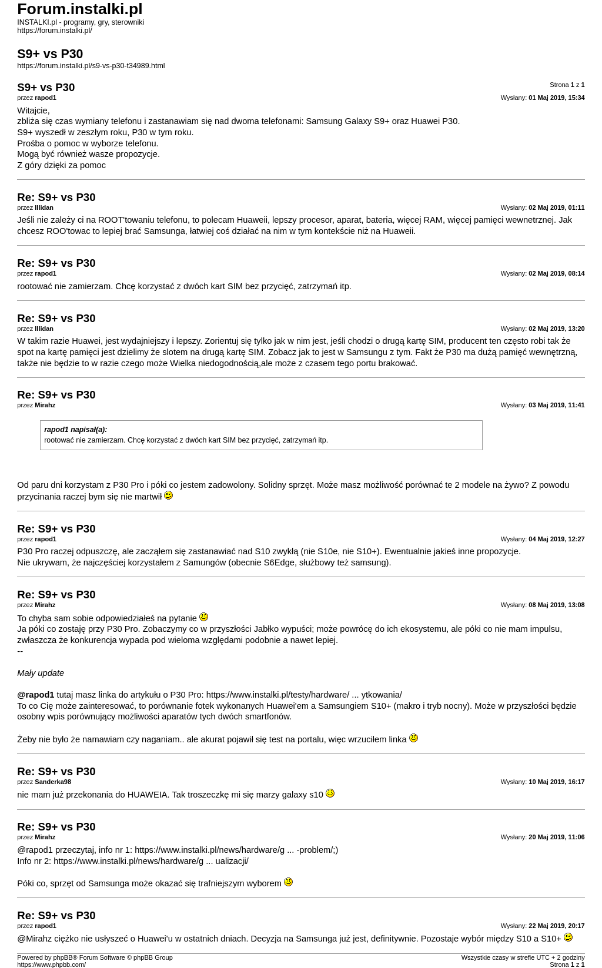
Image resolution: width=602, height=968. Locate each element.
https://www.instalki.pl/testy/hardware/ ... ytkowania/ (304, 694)
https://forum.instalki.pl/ (54, 30)
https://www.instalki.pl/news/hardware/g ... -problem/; (235, 850)
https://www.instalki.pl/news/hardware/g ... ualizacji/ (151, 861)
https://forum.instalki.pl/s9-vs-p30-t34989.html (91, 66)
